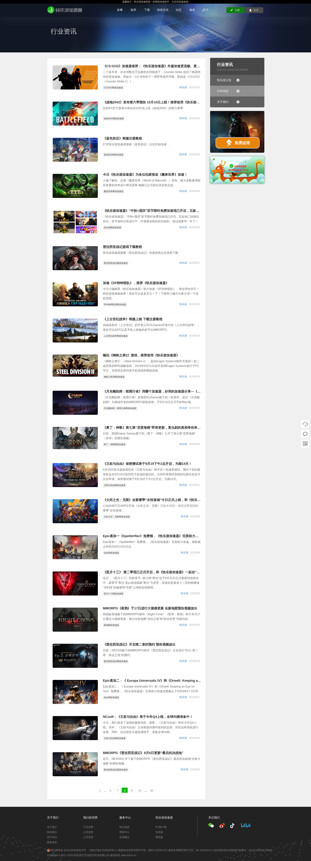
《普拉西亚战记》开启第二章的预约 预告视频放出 (139, 644)
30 (151, 790)
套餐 (120, 9)
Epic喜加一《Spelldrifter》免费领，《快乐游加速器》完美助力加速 (151, 536)
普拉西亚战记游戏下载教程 (122, 247)
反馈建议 (124, 837)
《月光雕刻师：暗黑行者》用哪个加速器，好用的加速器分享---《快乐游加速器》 (152, 391)
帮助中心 (124, 832)
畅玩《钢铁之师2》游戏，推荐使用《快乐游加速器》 (141, 355)
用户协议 (52, 837)
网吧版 (159, 837)
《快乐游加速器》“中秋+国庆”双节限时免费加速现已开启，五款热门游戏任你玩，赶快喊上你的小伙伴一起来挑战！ (151, 211)
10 (139, 790)
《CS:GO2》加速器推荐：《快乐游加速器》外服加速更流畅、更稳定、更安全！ (151, 66)
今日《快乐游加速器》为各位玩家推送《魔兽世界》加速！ (145, 174)
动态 (179, 9)
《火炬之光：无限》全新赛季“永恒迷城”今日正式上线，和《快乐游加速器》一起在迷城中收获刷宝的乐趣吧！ (152, 500)
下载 (147, 9)
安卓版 (159, 832)
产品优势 (88, 827)
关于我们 (52, 827)
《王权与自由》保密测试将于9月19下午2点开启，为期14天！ (147, 464)
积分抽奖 (124, 827)
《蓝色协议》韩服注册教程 (122, 138)
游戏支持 (163, 9)
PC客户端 (161, 827)
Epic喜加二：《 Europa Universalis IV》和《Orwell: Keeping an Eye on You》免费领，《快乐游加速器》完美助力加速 (151, 681)
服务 (192, 9)
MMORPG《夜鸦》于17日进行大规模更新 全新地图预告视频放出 (150, 608)
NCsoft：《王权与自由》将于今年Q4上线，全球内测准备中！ (148, 717)
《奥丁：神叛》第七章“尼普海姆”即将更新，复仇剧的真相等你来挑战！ (152, 428)
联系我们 (52, 832)
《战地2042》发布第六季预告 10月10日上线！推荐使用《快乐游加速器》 (151, 102)
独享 (133, 9)
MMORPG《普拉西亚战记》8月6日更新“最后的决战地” (143, 753)
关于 (206, 9)
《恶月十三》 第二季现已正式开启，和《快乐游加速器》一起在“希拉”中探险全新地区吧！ (151, 572)
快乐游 (183, 87)
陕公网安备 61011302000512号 (66, 850)
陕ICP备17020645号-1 (103, 850)
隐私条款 (52, 842)
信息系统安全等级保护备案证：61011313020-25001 (242, 850)
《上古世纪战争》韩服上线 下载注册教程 (132, 319)
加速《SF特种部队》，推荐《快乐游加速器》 (136, 283)
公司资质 (88, 837)
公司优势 (88, 832)
